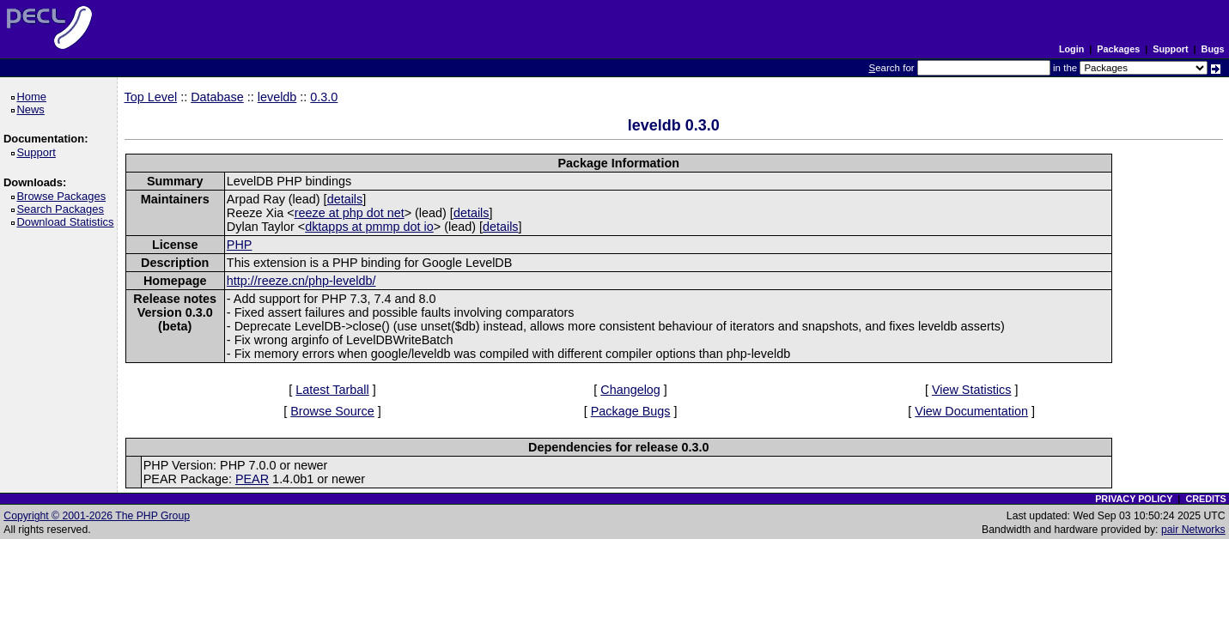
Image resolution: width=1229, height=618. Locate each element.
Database (217, 97)
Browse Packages (63, 196)
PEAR (252, 479)
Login (1071, 49)
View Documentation (971, 411)
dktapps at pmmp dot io (369, 226)
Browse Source (332, 411)
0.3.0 (324, 97)
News (33, 109)
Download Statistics (67, 221)
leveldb (277, 97)
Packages (1118, 49)
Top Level (151, 97)
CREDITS (1205, 499)
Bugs (1213, 49)
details (345, 199)
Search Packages (62, 209)
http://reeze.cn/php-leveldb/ (301, 281)
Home (33, 96)
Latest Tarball (331, 390)
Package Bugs (631, 411)
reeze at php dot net (350, 213)
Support (1170, 49)
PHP (239, 244)
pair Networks (1193, 530)
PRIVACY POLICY (1133, 499)
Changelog (630, 390)
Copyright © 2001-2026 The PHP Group (96, 516)
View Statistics (972, 390)
